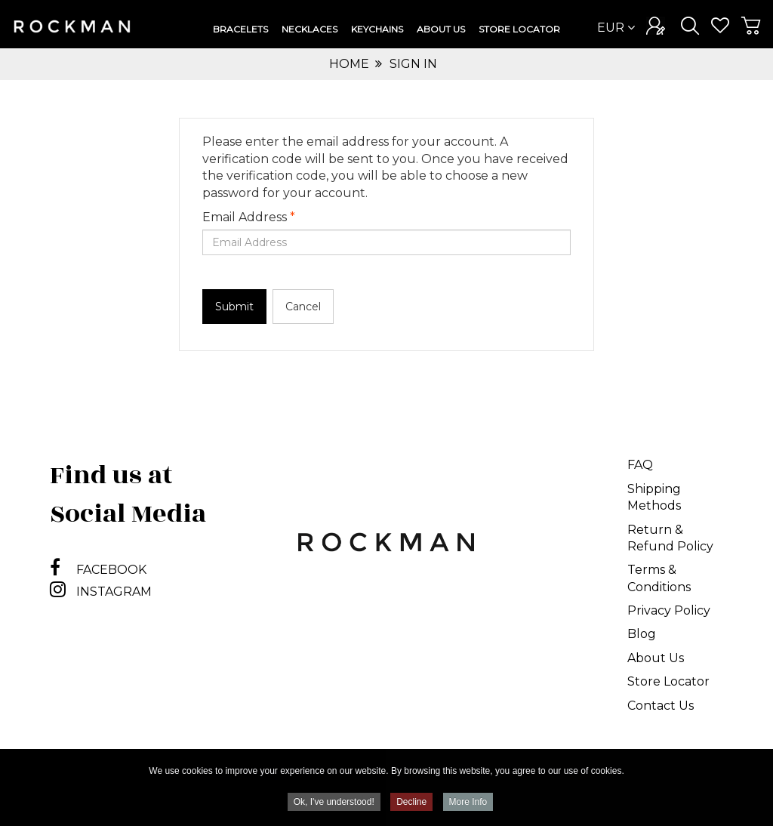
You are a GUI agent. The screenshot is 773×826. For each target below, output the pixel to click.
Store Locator (668, 681)
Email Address (248, 217)
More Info (468, 803)
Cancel (303, 306)
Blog (641, 634)
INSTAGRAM (101, 591)
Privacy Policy (668, 610)
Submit (234, 306)
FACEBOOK (98, 569)
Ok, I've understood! (334, 803)
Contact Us (660, 705)
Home (349, 64)
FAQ (640, 465)
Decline (411, 803)
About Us (655, 658)
